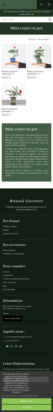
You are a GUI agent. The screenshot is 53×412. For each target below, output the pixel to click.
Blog (5, 286)
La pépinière (8, 275)
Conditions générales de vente (16, 279)
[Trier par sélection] (44, 39)
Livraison (6, 272)
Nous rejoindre (9, 289)
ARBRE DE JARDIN (10, 226)
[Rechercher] (21, 19)
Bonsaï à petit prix (10, 233)
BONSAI (6, 230)
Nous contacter (9, 282)
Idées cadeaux (9, 250)
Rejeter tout (26, 401)
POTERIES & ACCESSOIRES (13, 254)
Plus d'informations (9, 395)
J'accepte (26, 407)
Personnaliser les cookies (29, 395)
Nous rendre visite (12, 318)
